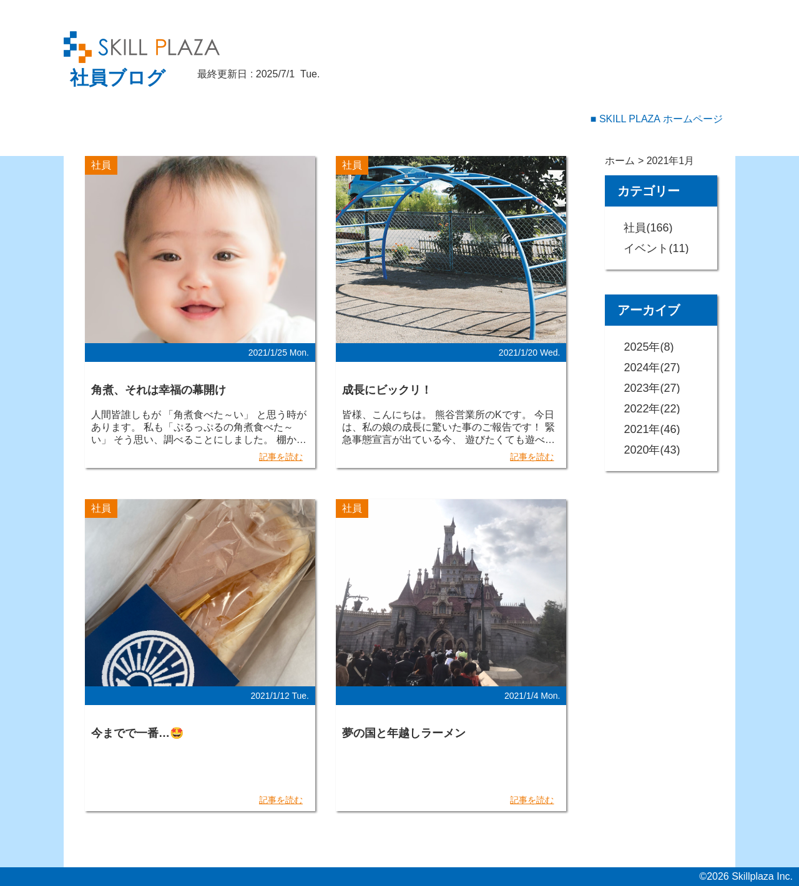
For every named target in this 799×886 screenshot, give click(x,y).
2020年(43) (652, 449)
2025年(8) (649, 347)
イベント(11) (656, 248)
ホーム (620, 160)
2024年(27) (652, 367)
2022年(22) (652, 408)
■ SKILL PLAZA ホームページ (657, 119)
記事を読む (281, 457)
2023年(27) (652, 388)
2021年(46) (652, 429)
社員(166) (648, 227)
